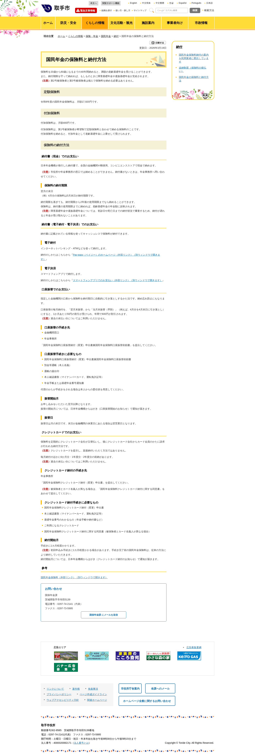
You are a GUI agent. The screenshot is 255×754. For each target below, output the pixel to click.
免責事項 (93, 688)
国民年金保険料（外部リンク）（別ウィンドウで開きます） (74, 577)
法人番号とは (81, 742)
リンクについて (55, 688)
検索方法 (209, 10)
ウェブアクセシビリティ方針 (63, 700)
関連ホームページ (97, 700)
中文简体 (146, 3)
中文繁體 (160, 3)
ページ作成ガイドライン (93, 694)
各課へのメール (160, 688)
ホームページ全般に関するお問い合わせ (147, 700)
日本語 (209, 3)
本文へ (93, 3)
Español (182, 3)
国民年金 (106, 36)
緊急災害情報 (87, 10)
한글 (171, 3)
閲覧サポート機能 (110, 3)
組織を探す (106, 10)
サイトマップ (140, 10)
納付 (116, 36)
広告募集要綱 (193, 647)
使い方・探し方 (122, 10)
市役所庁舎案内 (130, 688)
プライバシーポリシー (59, 694)
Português (196, 3)
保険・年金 (92, 36)
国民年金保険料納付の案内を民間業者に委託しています (194, 58)
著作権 (76, 688)
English (133, 3)
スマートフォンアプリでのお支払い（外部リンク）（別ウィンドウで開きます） (117, 280)
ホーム (61, 36)
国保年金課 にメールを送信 (103, 615)
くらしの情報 (75, 36)
